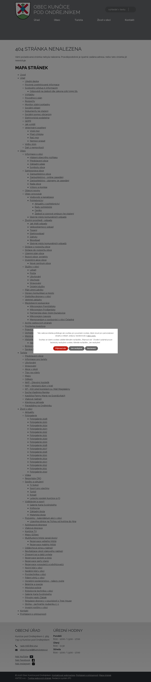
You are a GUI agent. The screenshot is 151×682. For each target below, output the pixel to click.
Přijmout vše (60, 348)
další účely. (91, 336)
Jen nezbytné (76, 348)
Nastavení (91, 348)
